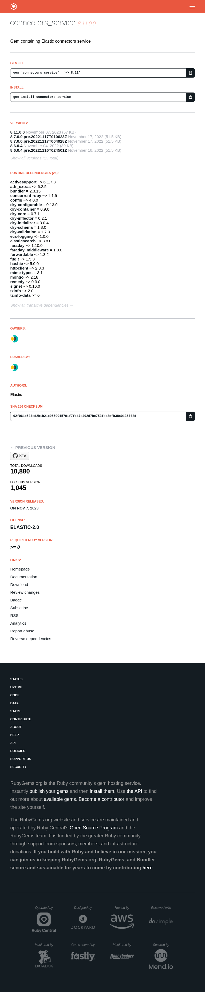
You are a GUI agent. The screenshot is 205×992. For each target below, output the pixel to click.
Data (14, 703)
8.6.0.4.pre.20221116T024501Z (38, 150)
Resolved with (162, 908)
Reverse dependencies (30, 638)
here (148, 867)
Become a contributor (101, 799)
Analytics (18, 623)
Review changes (25, 592)
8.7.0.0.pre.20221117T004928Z (38, 141)
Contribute (20, 719)
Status (16, 679)
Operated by (45, 909)
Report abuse (22, 631)
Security (18, 767)
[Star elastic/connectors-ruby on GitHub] (19, 456)
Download (19, 584)
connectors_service (43, 22)
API (12, 743)
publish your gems (48, 791)
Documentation (23, 577)
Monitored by (45, 945)
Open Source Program (94, 827)
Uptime (16, 687)
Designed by (84, 908)
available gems (60, 799)
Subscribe (19, 607)
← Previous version (32, 447)
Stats (15, 711)
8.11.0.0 (17, 132)
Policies (17, 751)
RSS (14, 615)
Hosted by (124, 908)
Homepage (20, 569)
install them (102, 791)
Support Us (20, 759)
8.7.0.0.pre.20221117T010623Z (38, 136)
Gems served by (83, 945)
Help (14, 735)
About (16, 727)
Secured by (163, 945)
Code (14, 695)
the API (134, 791)
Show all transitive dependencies (39, 305)
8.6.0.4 (16, 145)
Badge (16, 600)
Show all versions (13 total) (34, 158)
